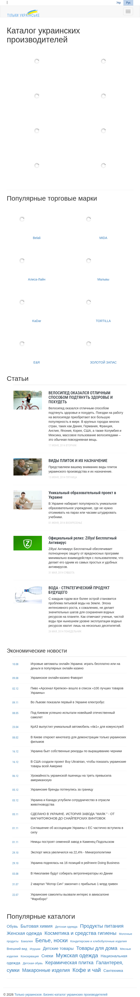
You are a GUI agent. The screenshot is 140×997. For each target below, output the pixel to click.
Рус (128, 2)
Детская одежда (66, 926)
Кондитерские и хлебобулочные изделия (98, 941)
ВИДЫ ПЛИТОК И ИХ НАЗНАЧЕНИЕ (77, 460)
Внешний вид (17, 949)
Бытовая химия (36, 926)
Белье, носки (51, 940)
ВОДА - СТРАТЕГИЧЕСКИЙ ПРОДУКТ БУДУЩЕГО (78, 590)
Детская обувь (33, 963)
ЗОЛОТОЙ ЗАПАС (103, 347)
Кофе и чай (86, 970)
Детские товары (58, 948)
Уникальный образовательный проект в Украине (82, 495)
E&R (37, 347)
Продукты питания (102, 926)
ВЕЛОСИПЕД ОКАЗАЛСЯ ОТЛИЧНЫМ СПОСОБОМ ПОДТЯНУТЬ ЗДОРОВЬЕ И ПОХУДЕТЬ (80, 397)
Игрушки (35, 949)
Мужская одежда (77, 955)
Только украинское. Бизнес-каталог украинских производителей (60, 994)
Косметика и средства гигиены (80, 933)
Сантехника (113, 971)
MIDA (103, 222)
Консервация (30, 956)
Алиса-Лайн (37, 264)
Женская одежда (24, 933)
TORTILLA (103, 305)
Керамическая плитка (69, 962)
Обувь (12, 926)
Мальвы (103, 264)
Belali (37, 222)
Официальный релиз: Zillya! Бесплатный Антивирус (82, 540)
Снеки (47, 955)
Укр (118, 2)
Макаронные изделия (46, 970)
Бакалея (27, 941)
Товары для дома (96, 948)
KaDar (37, 305)
